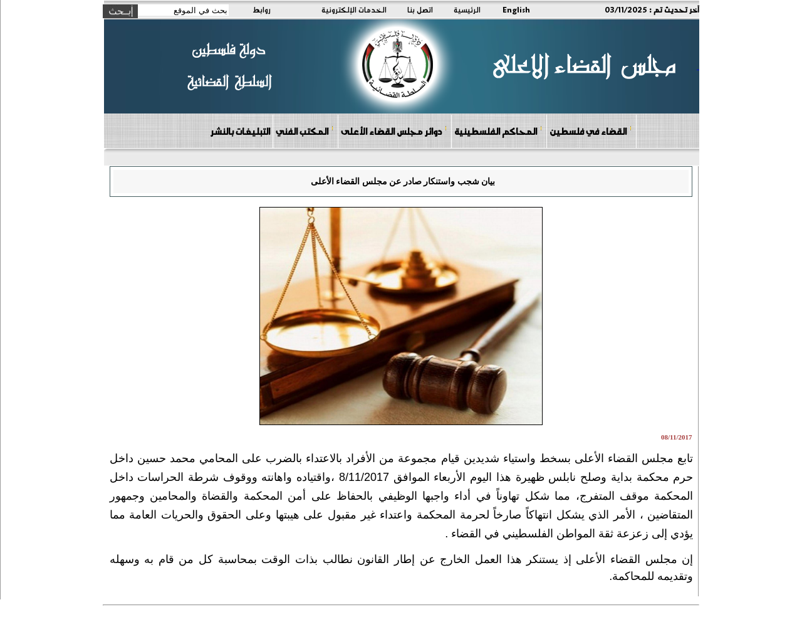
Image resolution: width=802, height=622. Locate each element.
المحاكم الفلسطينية (498, 131)
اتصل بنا (420, 9)
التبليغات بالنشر (240, 131)
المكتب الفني (305, 131)
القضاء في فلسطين (590, 131)
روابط (262, 9)
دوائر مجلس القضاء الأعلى (394, 131)
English (516, 9)
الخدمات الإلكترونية (354, 9)
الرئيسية (467, 9)
